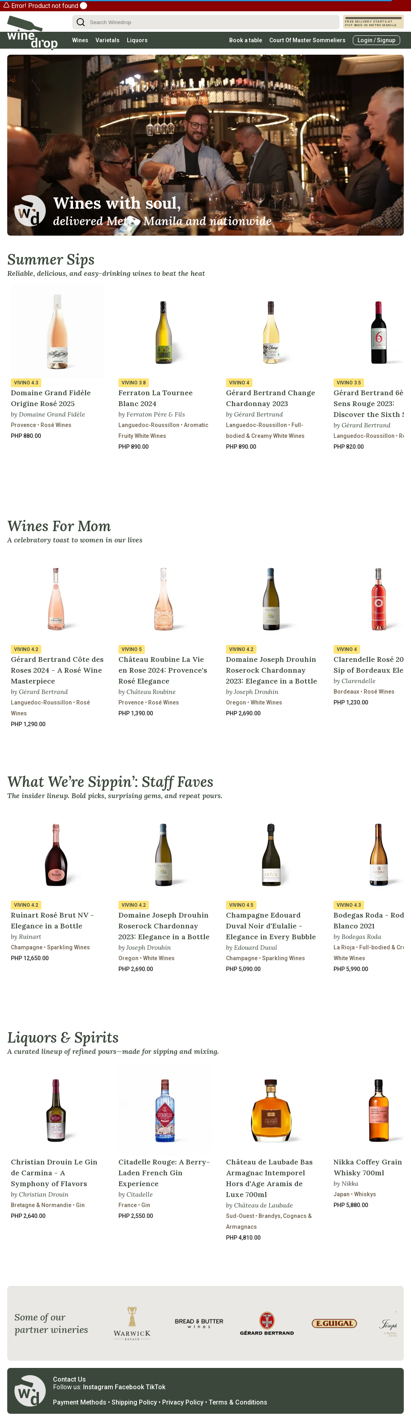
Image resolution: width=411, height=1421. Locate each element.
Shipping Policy (134, 1402)
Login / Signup (376, 40)
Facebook (129, 1387)
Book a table (245, 40)
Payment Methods (79, 1402)
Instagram (98, 1387)
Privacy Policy (182, 1402)
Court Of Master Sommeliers (307, 40)
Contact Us (69, 1379)
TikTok (155, 1387)
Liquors (137, 40)
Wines (80, 40)
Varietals (108, 40)
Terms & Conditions (238, 1402)
